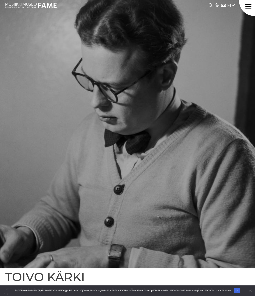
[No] (250, 290)
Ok (237, 290)
